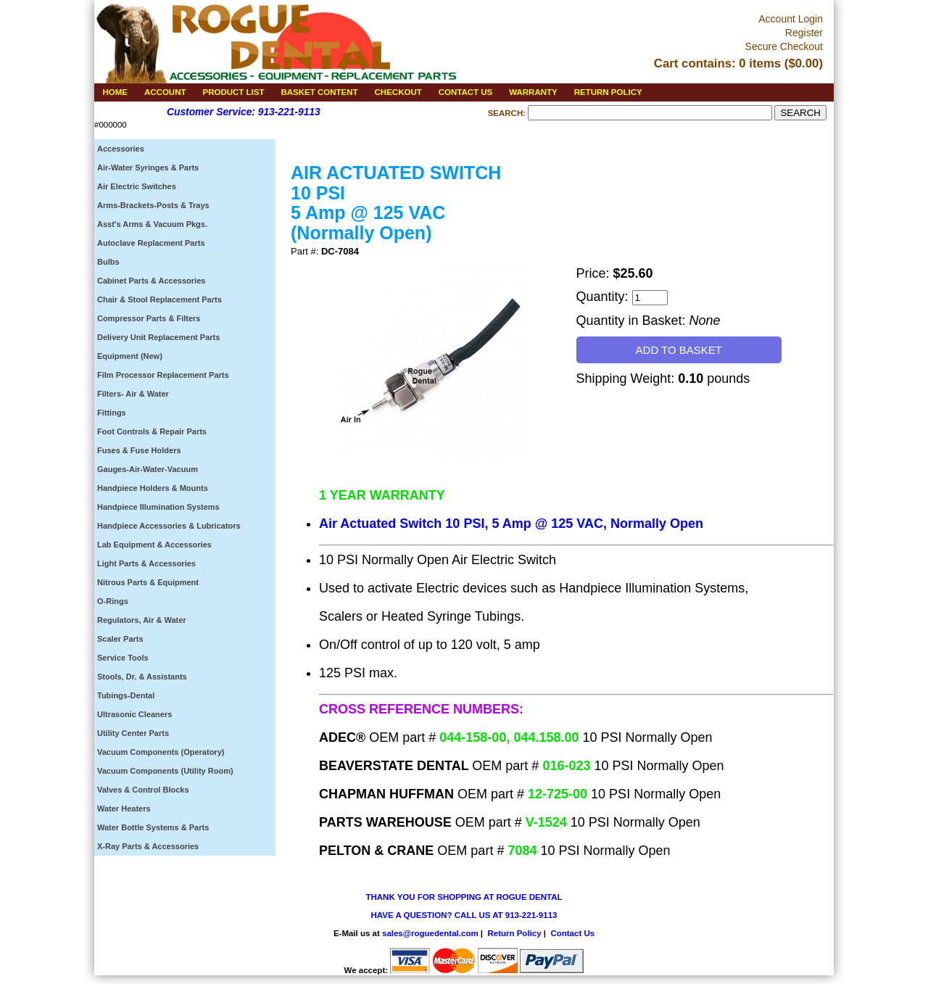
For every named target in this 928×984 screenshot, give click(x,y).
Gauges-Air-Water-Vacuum (147, 469)
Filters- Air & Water (133, 393)
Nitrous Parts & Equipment (148, 582)
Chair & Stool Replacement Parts (159, 299)
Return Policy (514, 933)
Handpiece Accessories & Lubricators (169, 525)
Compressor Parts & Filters (148, 318)
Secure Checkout (784, 46)
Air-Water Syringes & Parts (148, 167)
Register (804, 32)
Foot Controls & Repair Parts (152, 431)
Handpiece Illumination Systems (158, 507)
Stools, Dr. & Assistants (142, 676)
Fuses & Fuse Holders (139, 450)
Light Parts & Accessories (146, 563)
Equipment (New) (129, 356)
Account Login (790, 19)
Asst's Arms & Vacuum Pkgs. (152, 224)
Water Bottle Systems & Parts (153, 827)
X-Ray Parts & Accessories (148, 846)
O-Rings (112, 601)
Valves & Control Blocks (143, 789)
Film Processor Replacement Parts (163, 375)
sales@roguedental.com (430, 933)
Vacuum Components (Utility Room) (165, 770)
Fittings (111, 412)
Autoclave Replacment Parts (151, 243)
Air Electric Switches (136, 186)
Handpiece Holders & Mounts (152, 488)
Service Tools (123, 657)
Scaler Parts (120, 638)
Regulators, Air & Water (141, 620)
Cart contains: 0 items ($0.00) (738, 63)
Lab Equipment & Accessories (154, 544)
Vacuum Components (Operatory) (160, 752)
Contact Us (572, 933)
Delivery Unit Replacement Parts (158, 337)
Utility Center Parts (133, 733)
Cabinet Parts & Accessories (151, 280)
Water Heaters (124, 808)
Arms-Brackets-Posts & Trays (153, 205)
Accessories (120, 148)
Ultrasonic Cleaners (134, 714)
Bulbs (108, 261)
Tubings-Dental (125, 695)
